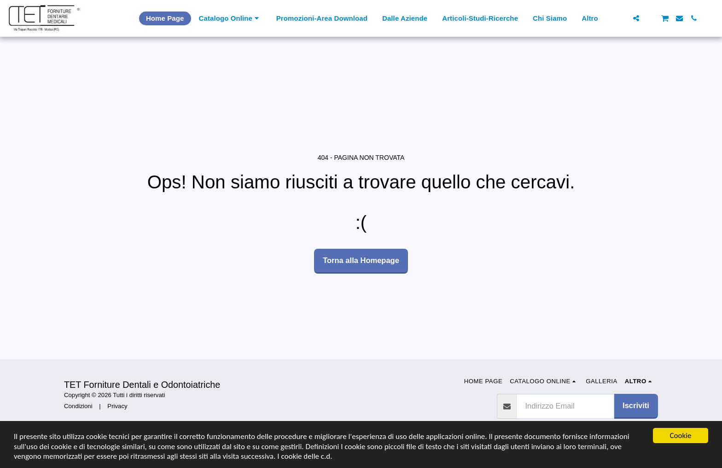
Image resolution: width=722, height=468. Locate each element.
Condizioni (78, 406)
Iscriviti (636, 405)
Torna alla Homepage (361, 260)
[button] (622, 18)
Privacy (117, 406)
